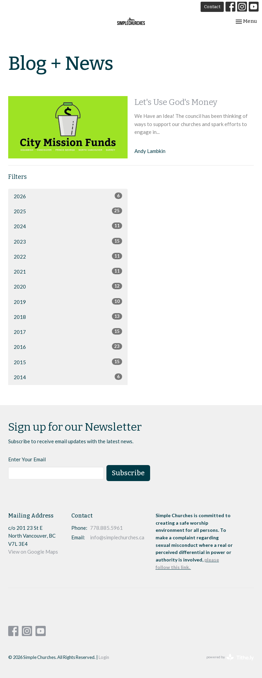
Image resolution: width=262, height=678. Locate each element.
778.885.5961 (106, 528)
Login (104, 657)
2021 (68, 271)
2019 (68, 301)
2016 (68, 346)
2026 (68, 195)
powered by (230, 657)
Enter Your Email (27, 459)
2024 (68, 225)
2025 (68, 210)
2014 (68, 376)
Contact (212, 6)
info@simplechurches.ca (117, 537)
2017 (68, 331)
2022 (68, 256)
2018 (68, 316)
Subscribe (128, 473)
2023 (68, 241)
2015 (68, 361)
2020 (68, 286)
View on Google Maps (33, 552)
